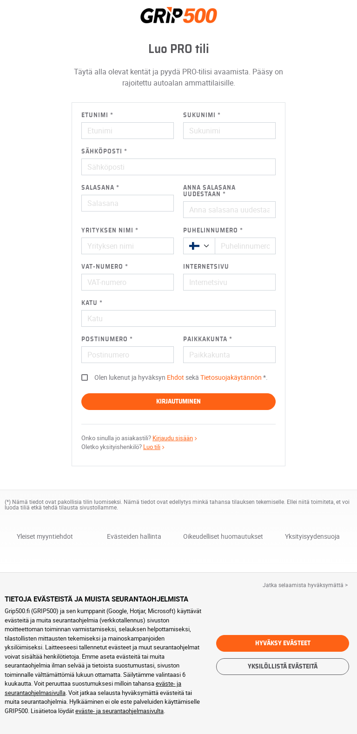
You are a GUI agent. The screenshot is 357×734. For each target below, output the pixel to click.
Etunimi (94, 115)
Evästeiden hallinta (134, 536)
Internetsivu (206, 267)
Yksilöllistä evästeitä (282, 666)
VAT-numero (102, 267)
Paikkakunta (205, 339)
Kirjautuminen (178, 401)
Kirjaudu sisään (175, 438)
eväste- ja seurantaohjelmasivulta (119, 711)
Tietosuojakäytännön (231, 377)
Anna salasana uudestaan (209, 191)
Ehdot (175, 377)
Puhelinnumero (210, 230)
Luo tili (154, 447)
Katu (89, 303)
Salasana (97, 188)
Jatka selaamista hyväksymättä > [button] (305, 585)
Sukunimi (199, 115)
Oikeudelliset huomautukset (223, 537)
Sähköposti (101, 151)
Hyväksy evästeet (283, 643)
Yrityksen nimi (107, 230)
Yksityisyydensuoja (312, 537)
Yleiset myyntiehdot (45, 536)
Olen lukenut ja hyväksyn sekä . (181, 377)
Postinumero (104, 339)
